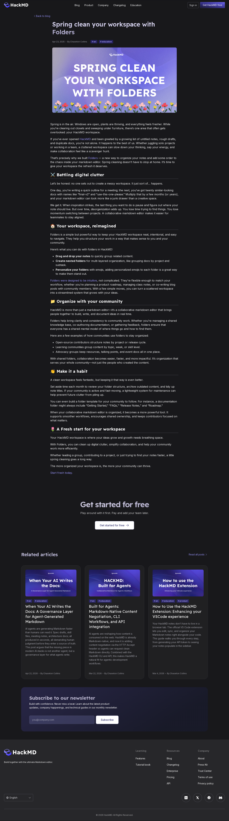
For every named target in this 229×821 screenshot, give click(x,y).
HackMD (85, 139)
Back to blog (43, 16)
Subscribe (107, 720)
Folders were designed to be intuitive (73, 281)
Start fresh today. (61, 473)
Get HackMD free (212, 5)
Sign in (193, 5)
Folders (93, 158)
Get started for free (114, 525)
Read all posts (196, 554)
